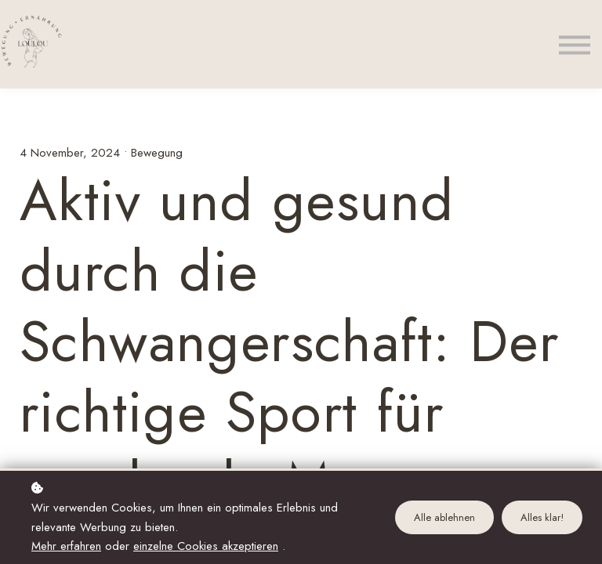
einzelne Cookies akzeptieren (205, 546)
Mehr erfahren (66, 546)
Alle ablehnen (444, 517)
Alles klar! (542, 517)
